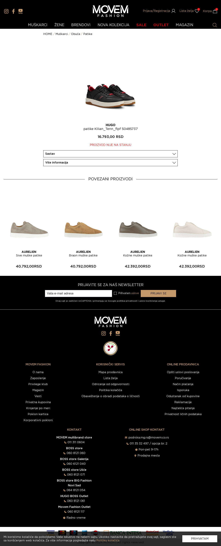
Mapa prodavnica (110, 372)
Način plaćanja (183, 384)
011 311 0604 (76, 442)
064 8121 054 (76, 490)
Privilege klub (38, 384)
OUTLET (161, 25)
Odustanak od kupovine (183, 396)
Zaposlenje (38, 378)
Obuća (75, 34)
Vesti (38, 396)
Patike (87, 34)
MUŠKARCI (37, 25)
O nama (38, 372)
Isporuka (183, 390)
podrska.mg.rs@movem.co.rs (148, 437)
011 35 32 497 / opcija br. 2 (148, 443)
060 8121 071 (76, 474)
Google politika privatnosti (123, 301)
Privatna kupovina (38, 402)
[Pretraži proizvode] (214, 25)
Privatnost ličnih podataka (183, 414)
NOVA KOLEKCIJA (113, 25)
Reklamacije (183, 402)
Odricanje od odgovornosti (110, 384)
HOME (47, 34)
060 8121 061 (76, 501)
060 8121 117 (76, 511)
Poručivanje (183, 378)
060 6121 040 (76, 463)
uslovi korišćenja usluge (152, 301)
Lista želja (110, 378)
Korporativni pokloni (38, 420)
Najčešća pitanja (182, 408)
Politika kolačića (110, 390)
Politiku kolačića (107, 540)
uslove (135, 293)
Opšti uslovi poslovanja (183, 372)
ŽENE (59, 25)
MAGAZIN (184, 25)
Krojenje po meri (38, 408)
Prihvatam (200, 538)
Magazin (38, 390)
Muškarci (62, 34)
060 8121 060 (76, 453)
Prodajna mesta (149, 455)
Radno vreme (76, 517)
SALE (141, 25)
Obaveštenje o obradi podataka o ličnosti (111, 396)
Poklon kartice (38, 414)
